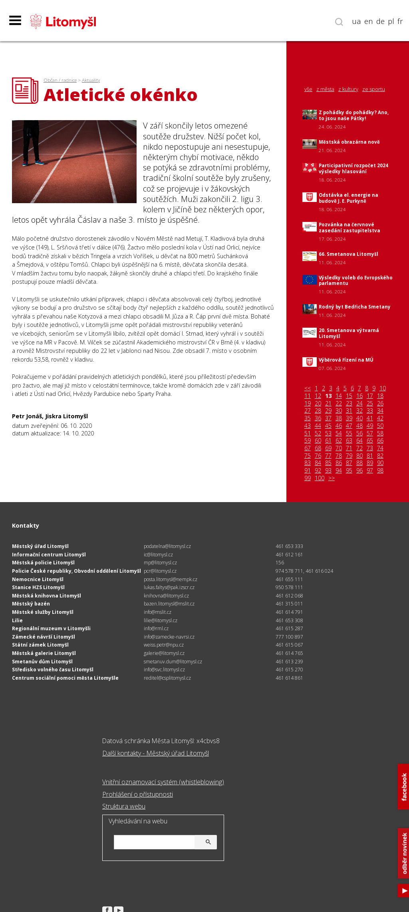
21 (328, 403)
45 (328, 425)
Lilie (17, 620)
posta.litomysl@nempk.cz (170, 579)
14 (339, 396)
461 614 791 (289, 612)
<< (307, 388)
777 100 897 (289, 636)
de (380, 21)
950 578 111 (289, 587)
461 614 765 (289, 653)
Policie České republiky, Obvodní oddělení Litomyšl (76, 571)
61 (328, 440)
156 (280, 562)
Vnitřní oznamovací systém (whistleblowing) (163, 781)
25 (370, 403)
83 (307, 463)
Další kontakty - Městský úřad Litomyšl (155, 753)
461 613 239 (289, 661)
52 (318, 433)
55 (349, 433)
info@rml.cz (156, 628)
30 (339, 410)
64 (359, 440)
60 (318, 440)
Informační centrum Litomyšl (49, 554)
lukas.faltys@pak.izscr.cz (169, 587)
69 (328, 448)
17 (370, 396)
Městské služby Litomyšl (42, 612)
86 (339, 463)
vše (308, 89)
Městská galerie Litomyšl (44, 653)
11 (307, 396)
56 (359, 433)
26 (380, 403)
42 (380, 418)
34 (380, 410)
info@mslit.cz (157, 612)
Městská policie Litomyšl (43, 562)
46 (339, 425)
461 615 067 (289, 644)
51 (307, 433)
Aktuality (91, 80)
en (368, 21)
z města (325, 89)
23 (349, 403)
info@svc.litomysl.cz (164, 669)
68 (318, 448)
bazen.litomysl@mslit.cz (169, 603)
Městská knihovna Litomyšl (46, 595)
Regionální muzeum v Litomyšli (51, 628)
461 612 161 (289, 554)
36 (318, 418)
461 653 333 (289, 546)
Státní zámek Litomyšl (40, 644)
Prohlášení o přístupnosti (137, 794)
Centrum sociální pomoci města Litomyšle (65, 678)
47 (349, 425)
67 (307, 448)
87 (349, 463)
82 (380, 455)
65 (370, 440)
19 (307, 403)
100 (319, 478)
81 (370, 455)
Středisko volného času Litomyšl (52, 669)
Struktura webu (123, 806)
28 (318, 410)
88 (359, 463)
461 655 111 (289, 579)
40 (359, 418)
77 (328, 455)
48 (359, 425)
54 (339, 433)
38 (339, 418)
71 (349, 448)
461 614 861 (289, 678)
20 (318, 403)
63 (349, 440)
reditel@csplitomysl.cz (167, 678)
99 (307, 478)
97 (370, 470)
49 (370, 425)
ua (356, 21)
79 (349, 455)
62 (339, 440)
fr (400, 21)
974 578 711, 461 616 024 (304, 571)
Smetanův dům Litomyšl (42, 661)
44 (318, 425)
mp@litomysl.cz (160, 562)
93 (328, 470)
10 (382, 388)
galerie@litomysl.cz (164, 653)
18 (380, 396)
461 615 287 (289, 628)
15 (349, 396)
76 (318, 455)
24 (359, 403)
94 (339, 470)
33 (370, 410)
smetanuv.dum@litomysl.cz (173, 661)
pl (391, 21)
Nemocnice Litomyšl (38, 579)
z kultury (348, 89)
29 (328, 410)
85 (328, 463)
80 (359, 455)
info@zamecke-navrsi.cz (169, 636)
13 (328, 396)
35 (307, 418)
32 (359, 410)
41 (370, 418)
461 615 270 (289, 669)
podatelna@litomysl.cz (167, 546)
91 (307, 470)
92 (318, 470)
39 (349, 418)
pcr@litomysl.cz (160, 571)
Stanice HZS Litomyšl (38, 587)
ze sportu (373, 89)
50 (380, 425)
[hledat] (164, 842)
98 (380, 470)
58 (380, 433)
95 (349, 470)
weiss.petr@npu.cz (164, 644)
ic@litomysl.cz (158, 554)
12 (318, 396)
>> (331, 478)
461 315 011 (289, 603)
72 (359, 448)
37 (328, 418)
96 (359, 470)
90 (380, 463)
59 (307, 440)
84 (318, 463)
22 (339, 403)
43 (307, 425)
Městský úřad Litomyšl (40, 546)
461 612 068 (289, 595)
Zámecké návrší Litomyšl (43, 636)
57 (370, 433)
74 (380, 448)
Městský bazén (31, 603)
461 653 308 (289, 620)
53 (328, 433)
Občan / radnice (60, 80)
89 (370, 463)
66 (380, 440)
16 (359, 396)
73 (370, 448)
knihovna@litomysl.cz (166, 595)
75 (307, 455)
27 (307, 410)
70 (339, 448)
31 (349, 410)
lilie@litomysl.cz (160, 620)
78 (339, 455)
